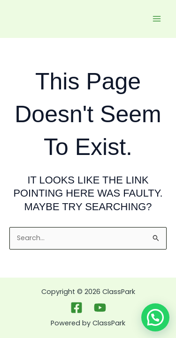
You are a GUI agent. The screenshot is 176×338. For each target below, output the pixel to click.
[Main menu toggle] (157, 19)
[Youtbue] (100, 307)
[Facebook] (76, 307)
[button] (155, 317)
